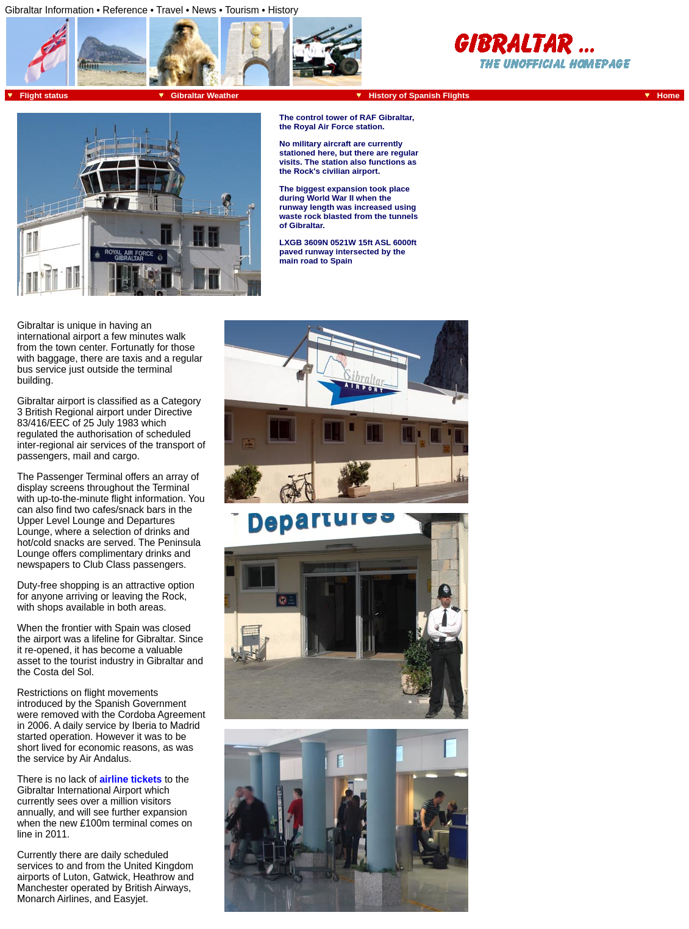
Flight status (44, 95)
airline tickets (130, 779)
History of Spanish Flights (419, 95)
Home (670, 95)
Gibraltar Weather (205, 95)
